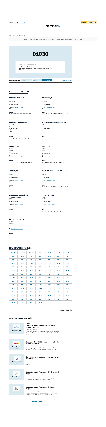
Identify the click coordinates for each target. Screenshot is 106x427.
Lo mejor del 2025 (78, 39)
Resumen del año (69, 39)
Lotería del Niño (51, 39)
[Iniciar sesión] (92, 22)
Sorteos (26, 39)
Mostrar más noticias (37, 401)
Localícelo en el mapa (17, 107)
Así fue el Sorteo (43, 39)
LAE (26, 355)
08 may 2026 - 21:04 (34, 345)
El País (27, 329)
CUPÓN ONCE (28, 340)
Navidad (58, 39)
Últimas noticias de (20, 318)
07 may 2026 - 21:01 (34, 391)
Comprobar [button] (47, 80)
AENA (91, 35)
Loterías (28, 323)
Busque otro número (64, 310)
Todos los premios (66, 80)
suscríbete (83, 22)
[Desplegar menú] (10, 26)
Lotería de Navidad (18, 35)
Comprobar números (33, 39)
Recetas (62, 39)
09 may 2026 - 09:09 (35, 329)
